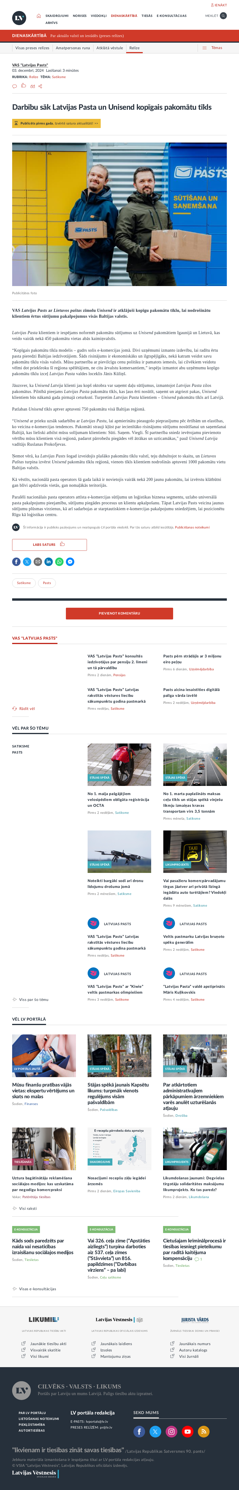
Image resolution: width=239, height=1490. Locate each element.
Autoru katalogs (193, 1350)
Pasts (47, 583)
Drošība (181, 1115)
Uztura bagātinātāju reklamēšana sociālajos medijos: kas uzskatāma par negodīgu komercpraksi (43, 1184)
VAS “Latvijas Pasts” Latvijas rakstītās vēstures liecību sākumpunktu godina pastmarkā (117, 695)
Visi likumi (39, 1356)
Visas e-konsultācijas (37, 1289)
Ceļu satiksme (110, 1277)
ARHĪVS (52, 23)
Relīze (33, 77)
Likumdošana (199, 1197)
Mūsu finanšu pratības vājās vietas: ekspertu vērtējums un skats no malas (43, 1091)
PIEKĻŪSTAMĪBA (32, 1424)
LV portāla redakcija (93, 1413)
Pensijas (119, 675)
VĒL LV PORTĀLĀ (29, 1019)
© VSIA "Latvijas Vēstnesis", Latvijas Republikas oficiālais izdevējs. (70, 1465)
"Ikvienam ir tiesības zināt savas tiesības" (68, 1450)
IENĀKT (221, 5)
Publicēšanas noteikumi (192, 527)
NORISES (80, 16)
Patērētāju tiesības (36, 1197)
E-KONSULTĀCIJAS (172, 16)
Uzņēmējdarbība (201, 669)
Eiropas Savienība (126, 1191)
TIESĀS (147, 16)
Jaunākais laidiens (116, 1344)
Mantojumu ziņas (115, 1356)
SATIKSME (20, 746)
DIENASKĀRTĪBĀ (124, 16)
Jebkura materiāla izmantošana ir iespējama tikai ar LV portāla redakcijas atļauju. (83, 1460)
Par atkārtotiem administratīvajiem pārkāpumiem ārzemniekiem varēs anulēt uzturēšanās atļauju (193, 1097)
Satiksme (59, 77)
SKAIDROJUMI (57, 16)
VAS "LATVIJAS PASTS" (34, 638)
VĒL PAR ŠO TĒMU (30, 728)
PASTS (17, 752)
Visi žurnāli (189, 1356)
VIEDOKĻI (99, 16)
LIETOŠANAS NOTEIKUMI (39, 1419)
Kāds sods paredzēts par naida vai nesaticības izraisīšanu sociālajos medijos (42, 1246)
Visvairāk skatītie (45, 1350)
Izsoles (106, 1350)
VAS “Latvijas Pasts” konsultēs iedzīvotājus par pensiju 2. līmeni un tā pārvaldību (117, 662)
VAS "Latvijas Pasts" (30, 65)
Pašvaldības (109, 1110)
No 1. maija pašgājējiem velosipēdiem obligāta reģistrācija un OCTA (118, 799)
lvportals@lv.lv (97, 1421)
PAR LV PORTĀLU (32, 1413)
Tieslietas (32, 1260)
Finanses (31, 1104)
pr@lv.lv (106, 1427)
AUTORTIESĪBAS (32, 1430)
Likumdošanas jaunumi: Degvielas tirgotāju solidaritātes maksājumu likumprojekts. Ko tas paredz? (194, 1184)
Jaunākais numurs (195, 1344)
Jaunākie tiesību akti (48, 1344)
